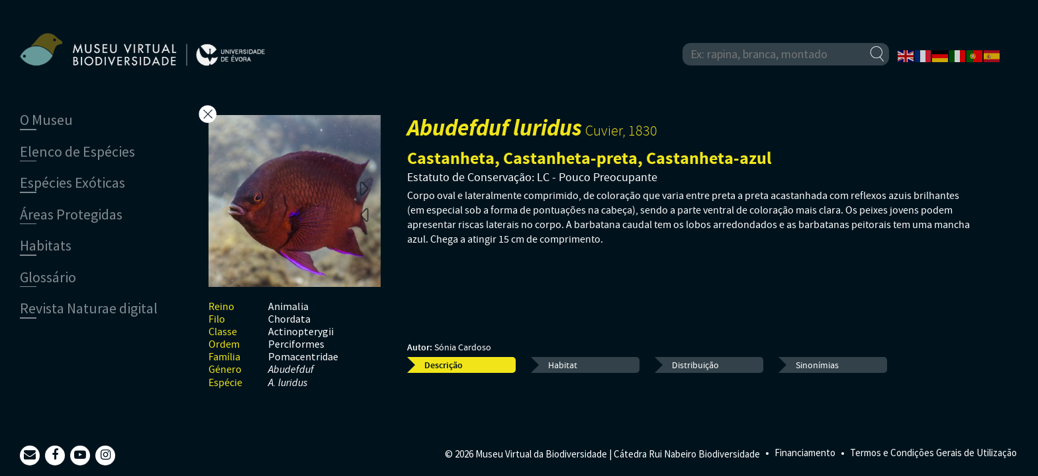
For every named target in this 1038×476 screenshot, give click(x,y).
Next (364, 187)
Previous (364, 214)
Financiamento (805, 452)
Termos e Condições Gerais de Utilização (933, 452)
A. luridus (287, 383)
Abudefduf (291, 370)
